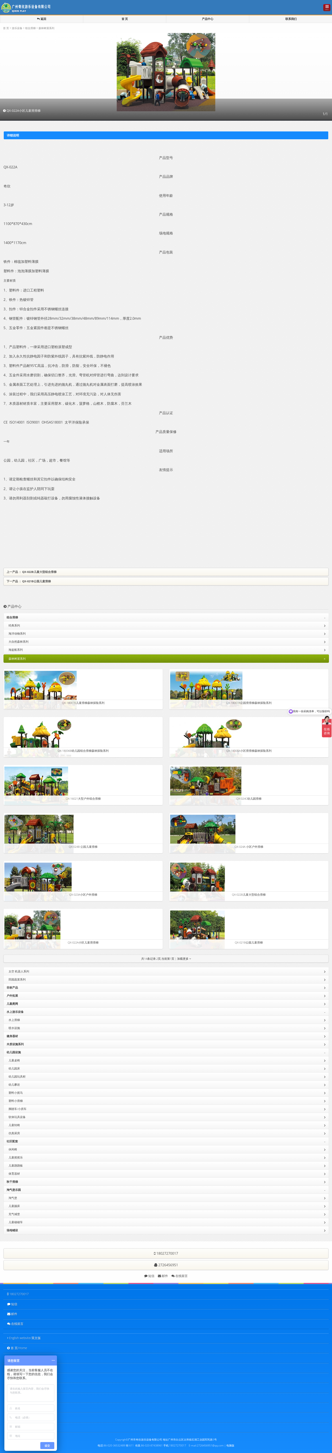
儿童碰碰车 (167, 1222)
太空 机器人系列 (167, 971)
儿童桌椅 (167, 1060)
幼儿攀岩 (167, 1084)
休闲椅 (167, 1149)
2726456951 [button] (166, 1265)
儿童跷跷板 (167, 1165)
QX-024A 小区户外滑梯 (249, 847)
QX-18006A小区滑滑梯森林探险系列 (249, 751)
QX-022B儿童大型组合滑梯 (249, 895)
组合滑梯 (30, 28)
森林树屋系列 (46, 28)
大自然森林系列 (167, 641)
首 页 (125, 19)
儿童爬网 (167, 1003)
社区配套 (167, 1141)
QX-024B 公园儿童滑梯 (83, 847)
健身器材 (167, 1036)
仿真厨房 (167, 1133)
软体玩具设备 (167, 1117)
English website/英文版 (23, 1338)
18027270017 (17, 1294)
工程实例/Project (19, 1378)
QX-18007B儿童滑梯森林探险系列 (83, 703)
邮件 (163, 1276)
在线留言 (179, 1276)
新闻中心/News (18, 1397)
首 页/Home (16, 1348)
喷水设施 (167, 1028)
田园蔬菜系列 (167, 979)
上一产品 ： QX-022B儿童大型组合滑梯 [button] (32, 572)
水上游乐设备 (167, 1012)
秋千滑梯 (167, 1181)
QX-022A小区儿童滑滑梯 (83, 942)
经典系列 (167, 625)
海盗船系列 (167, 649)
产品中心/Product (20, 1368)
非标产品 (167, 987)
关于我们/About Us (21, 1358)
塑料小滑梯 (167, 1100)
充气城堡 (167, 1214)
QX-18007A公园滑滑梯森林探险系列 (249, 703)
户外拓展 (167, 995)
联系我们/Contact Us (22, 1417)
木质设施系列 (167, 1044)
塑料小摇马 (167, 1092)
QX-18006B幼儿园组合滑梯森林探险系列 (83, 751)
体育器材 (167, 1173)
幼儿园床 (167, 1068)
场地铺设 (167, 1230)
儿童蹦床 (167, 1206)
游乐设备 (17, 28)
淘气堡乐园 (167, 1190)
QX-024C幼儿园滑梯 (248, 799)
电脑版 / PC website (21, 1427)
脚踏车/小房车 (167, 1108)
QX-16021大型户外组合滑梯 (83, 799)
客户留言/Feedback (21, 1407)
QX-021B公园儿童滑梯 (249, 942)
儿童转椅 (167, 1125)
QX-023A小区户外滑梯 (83, 895)
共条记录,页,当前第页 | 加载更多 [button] (166, 959)
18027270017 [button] (166, 1253)
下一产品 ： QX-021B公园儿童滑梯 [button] (29, 581)
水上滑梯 (167, 1019)
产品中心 (207, 19)
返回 (41, 19)
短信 (149, 1276)
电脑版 (230, 1445)
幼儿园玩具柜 (167, 1076)
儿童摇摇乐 (167, 1157)
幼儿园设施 (167, 1052)
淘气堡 (167, 1197)
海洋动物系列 (167, 633)
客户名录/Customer (21, 1387)
